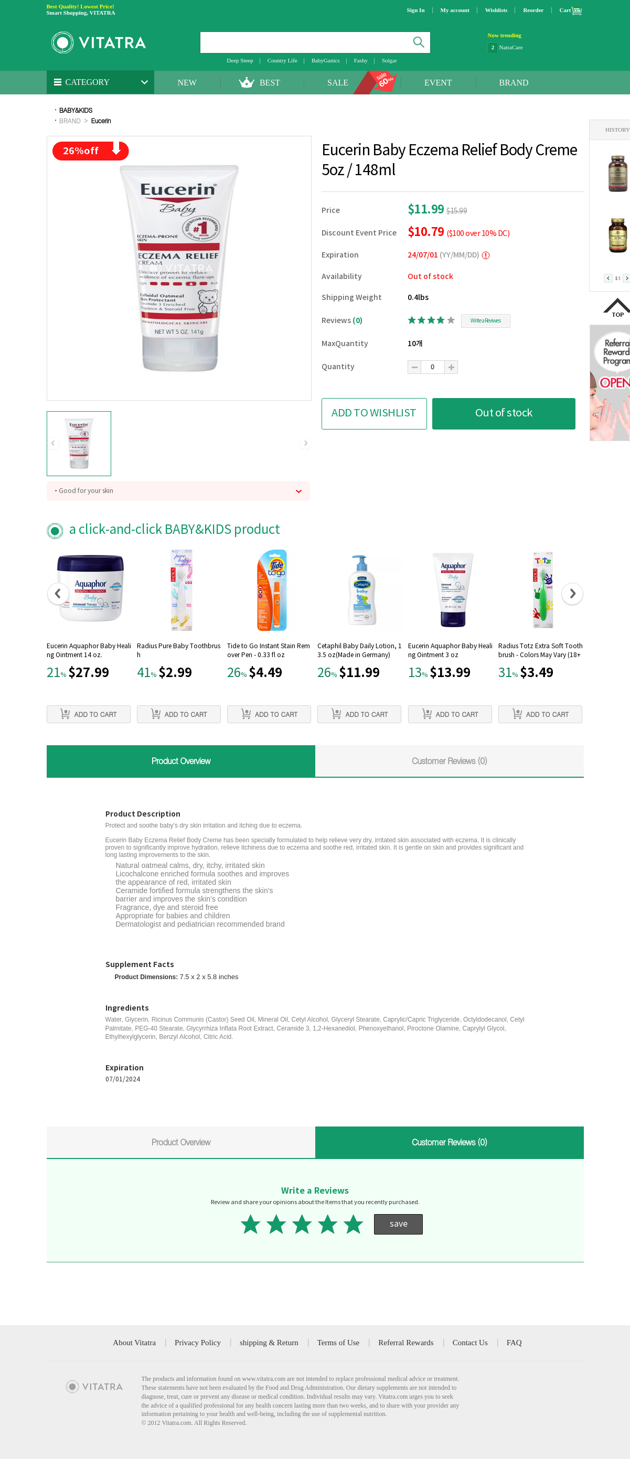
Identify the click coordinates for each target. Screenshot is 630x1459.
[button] (53, 444)
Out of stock (503, 413)
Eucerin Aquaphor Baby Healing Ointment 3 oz (450, 651)
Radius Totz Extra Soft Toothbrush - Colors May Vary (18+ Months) (540, 652)
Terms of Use (338, 1342)
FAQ (514, 1342)
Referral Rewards (405, 1342)
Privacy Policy (198, 1342)
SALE (337, 82)
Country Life (282, 60)
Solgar (389, 60)
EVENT (438, 82)
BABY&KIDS (75, 109)
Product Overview (180, 761)
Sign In (416, 10)
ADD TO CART (88, 713)
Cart (565, 10)
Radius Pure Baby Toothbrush (178, 651)
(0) (357, 320)
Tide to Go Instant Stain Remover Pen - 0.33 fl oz (268, 651)
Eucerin (101, 120)
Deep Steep (240, 60)
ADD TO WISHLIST (374, 413)
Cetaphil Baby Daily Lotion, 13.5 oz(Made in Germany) (359, 651)
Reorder (533, 10)
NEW (187, 82)
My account (455, 10)
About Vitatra (134, 1342)
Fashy (361, 60)
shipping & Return (269, 1342)
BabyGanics (326, 60)
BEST (270, 82)
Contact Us (470, 1342)
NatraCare (511, 47)
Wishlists (496, 10)
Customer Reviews (449, 761)
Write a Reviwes (485, 321)
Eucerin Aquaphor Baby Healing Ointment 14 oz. (89, 651)
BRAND (514, 82)
